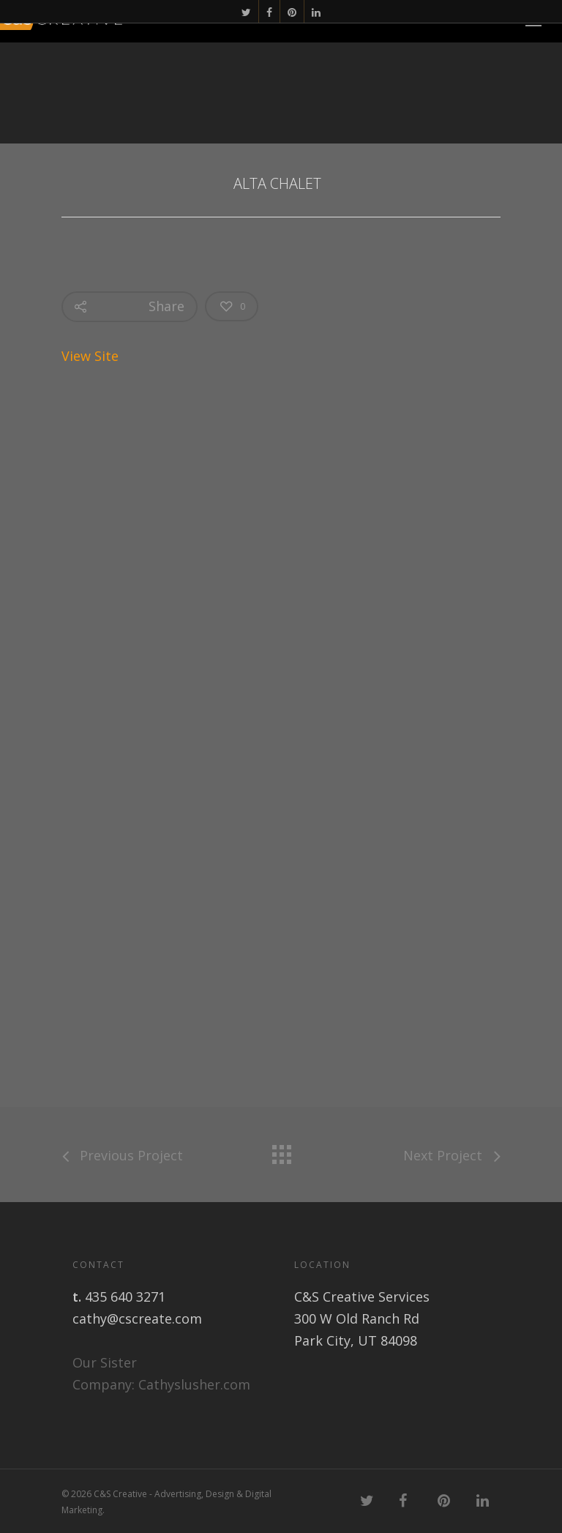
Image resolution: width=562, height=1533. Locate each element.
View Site (91, 356)
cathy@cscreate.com (137, 1318)
